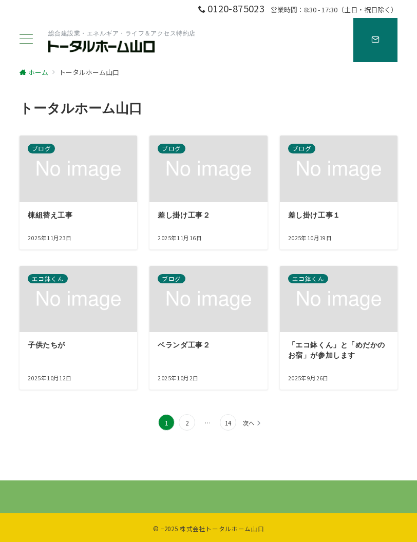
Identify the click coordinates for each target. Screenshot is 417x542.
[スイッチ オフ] (375, 40)
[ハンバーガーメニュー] (26, 39)
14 (228, 423)
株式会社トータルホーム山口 (222, 529)
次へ (248, 423)
